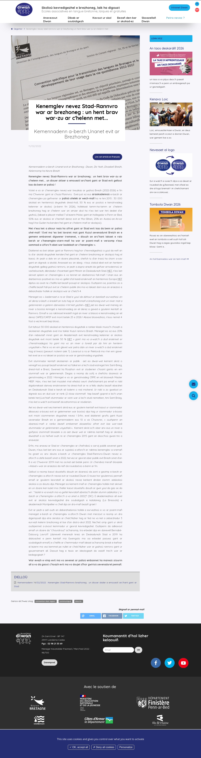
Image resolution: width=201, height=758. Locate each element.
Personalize (126, 747)
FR (197, 4)
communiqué (65, 601)
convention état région (45, 601)
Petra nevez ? (175, 18)
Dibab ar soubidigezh (76, 19)
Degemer (18, 29)
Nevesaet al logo (162, 150)
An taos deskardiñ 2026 (167, 49)
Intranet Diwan (179, 7)
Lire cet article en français (107, 157)
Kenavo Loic (159, 99)
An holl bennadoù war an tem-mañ (169, 259)
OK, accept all (79, 747)
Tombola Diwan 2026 (165, 205)
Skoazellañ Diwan (149, 19)
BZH (197, 10)
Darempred (49, 663)
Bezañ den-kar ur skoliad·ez (126, 19)
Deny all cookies (103, 747)
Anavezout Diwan (50, 19)
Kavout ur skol (101, 18)
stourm (78, 601)
